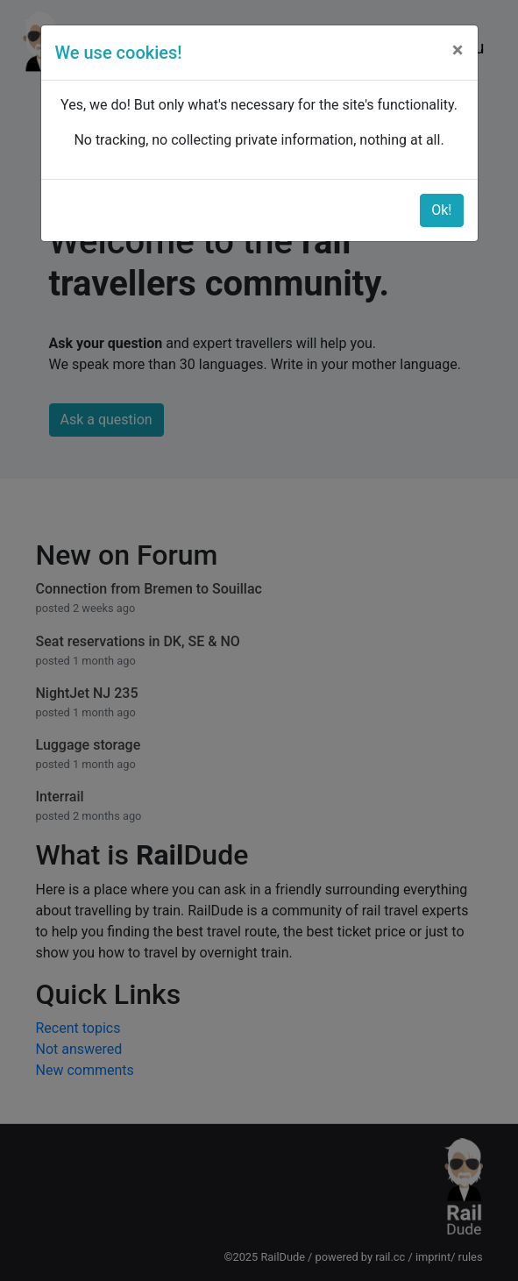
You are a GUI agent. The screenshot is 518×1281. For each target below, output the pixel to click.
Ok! (441, 210)
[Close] (458, 50)
